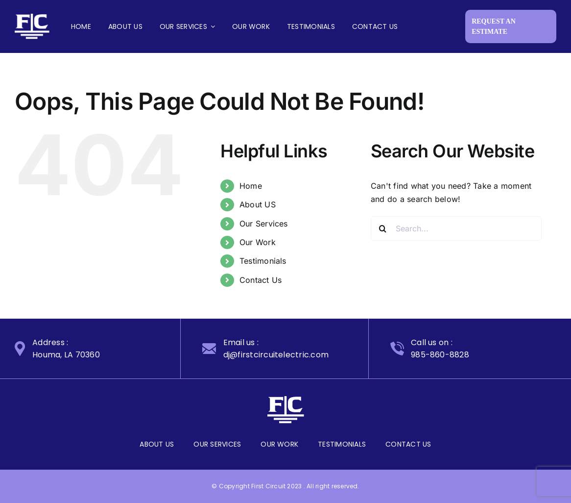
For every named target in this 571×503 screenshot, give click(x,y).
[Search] (383, 228)
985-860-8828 (440, 354)
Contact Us (260, 280)
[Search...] (456, 228)
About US (257, 204)
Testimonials (262, 261)
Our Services (263, 223)
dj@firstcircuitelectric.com (276, 354)
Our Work (257, 242)
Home (250, 186)
